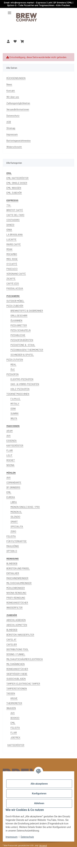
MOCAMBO (11, 254)
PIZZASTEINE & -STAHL (23, 344)
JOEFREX (15, 737)
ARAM (9, 430)
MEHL (13, 364)
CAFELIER (11, 644)
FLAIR (9, 450)
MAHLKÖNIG (12, 546)
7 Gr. (8, 205)
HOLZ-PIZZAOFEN (20, 388)
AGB (8, 121)
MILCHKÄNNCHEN (15, 664)
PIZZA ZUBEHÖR (14, 305)
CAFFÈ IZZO (12, 283)
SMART (14, 521)
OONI (13, 408)
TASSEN (10, 693)
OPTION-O (11, 550)
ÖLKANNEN (16, 320)
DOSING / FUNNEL (15, 654)
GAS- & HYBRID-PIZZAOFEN (25, 384)
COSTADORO (13, 219)
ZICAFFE (10, 278)
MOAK (9, 249)
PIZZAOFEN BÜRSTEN (22, 340)
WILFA (14, 418)
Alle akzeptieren (39, 783)
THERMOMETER (14, 703)
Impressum (11, 837)
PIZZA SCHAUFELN (21, 330)
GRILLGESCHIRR (19, 315)
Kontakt (10, 90)
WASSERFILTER (14, 607)
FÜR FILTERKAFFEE (16, 541)
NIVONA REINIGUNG (16, 592)
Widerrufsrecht (14, 146)
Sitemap (10, 128)
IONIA (9, 229)
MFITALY (15, 403)
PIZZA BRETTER (19, 325)
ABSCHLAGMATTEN (16, 624)
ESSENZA (11, 440)
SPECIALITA (17, 526)
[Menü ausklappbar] (9, 11)
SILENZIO (15, 516)
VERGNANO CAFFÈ (16, 273)
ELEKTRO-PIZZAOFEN (22, 379)
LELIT (9, 455)
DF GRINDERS (13, 487)
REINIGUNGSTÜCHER (17, 602)
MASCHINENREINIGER (17, 578)
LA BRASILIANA (14, 234)
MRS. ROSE (12, 259)
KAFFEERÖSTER (14, 445)
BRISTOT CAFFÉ (14, 210)
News (9, 84)
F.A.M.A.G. (15, 398)
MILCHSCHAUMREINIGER (19, 583)
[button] (8, 41)
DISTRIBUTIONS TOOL (17, 649)
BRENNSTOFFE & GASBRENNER (27, 310)
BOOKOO (15, 717)
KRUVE (14, 698)
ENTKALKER (12, 573)
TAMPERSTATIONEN (16, 688)
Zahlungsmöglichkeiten (18, 103)
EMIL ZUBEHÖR (14, 192)
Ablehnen (39, 803)
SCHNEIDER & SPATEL (22, 354)
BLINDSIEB (11, 563)
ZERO (13, 531)
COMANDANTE (13, 482)
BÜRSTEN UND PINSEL (18, 568)
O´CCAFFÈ (11, 263)
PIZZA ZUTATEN (14, 359)
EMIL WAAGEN (13, 187)
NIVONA (10, 465)
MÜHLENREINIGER (15, 587)
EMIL (8, 492)
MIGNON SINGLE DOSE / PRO (25, 506)
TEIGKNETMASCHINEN (17, 393)
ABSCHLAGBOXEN (16, 620)
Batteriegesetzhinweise (18, 140)
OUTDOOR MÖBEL (15, 300)
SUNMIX (14, 413)
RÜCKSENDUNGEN (15, 78)
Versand (43, 845)
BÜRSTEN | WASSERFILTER (20, 634)
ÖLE (13, 369)
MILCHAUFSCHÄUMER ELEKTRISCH (24, 659)
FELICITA (11, 536)
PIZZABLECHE (18, 335)
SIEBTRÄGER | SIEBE (16, 673)
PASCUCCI (11, 268)
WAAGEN (11, 708)
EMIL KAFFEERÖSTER (17, 178)
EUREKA (10, 497)
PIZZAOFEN (12, 374)
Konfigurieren (39, 793)
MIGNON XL (16, 511)
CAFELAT (11, 639)
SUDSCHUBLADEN (16, 678)
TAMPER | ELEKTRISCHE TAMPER (23, 683)
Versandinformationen (17, 109)
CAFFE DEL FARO (15, 214)
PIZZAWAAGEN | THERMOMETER (27, 349)
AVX (8, 435)
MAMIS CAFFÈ (13, 244)
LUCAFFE (11, 239)
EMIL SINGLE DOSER (16, 182)
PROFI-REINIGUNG (15, 597)
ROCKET (10, 460)
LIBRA (14, 502)
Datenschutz (27, 837)
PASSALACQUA (14, 288)
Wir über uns (12, 96)
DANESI (10, 224)
